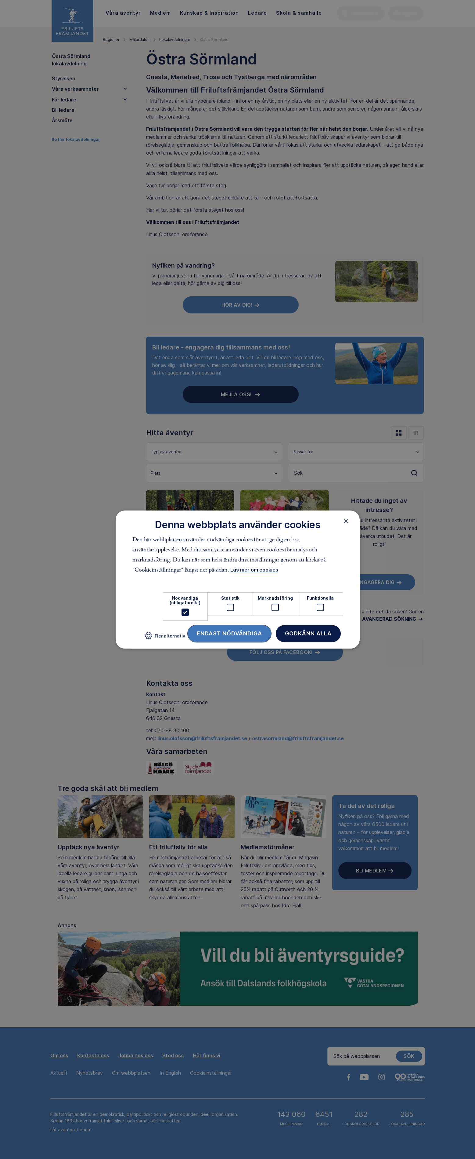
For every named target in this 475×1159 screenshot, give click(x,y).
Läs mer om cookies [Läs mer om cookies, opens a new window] (254, 570)
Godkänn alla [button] (308, 633)
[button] (165, 638)
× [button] (346, 521)
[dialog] (238, 579)
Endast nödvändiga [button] (229, 633)
